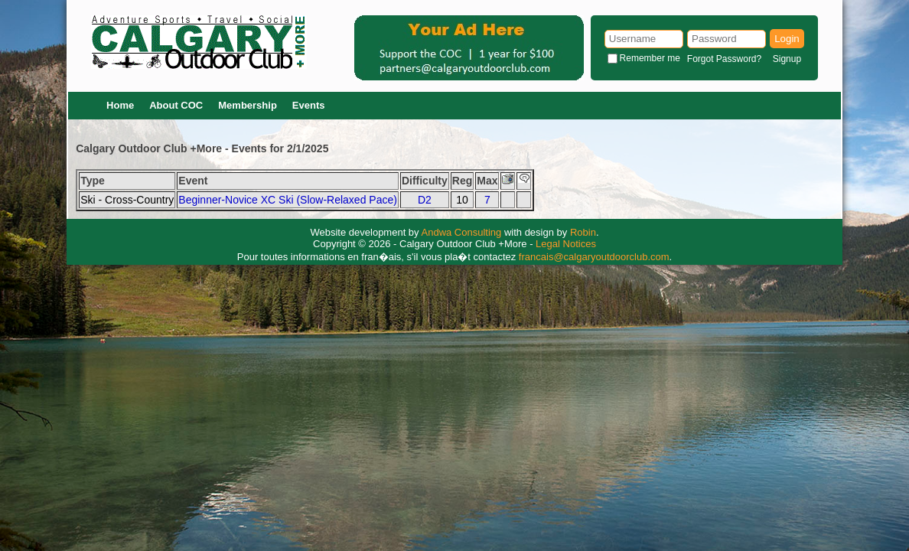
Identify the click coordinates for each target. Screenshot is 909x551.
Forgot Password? (724, 59)
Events (308, 105)
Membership (247, 105)
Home (120, 105)
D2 (425, 200)
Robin (583, 232)
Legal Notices (566, 243)
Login (787, 38)
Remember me (650, 58)
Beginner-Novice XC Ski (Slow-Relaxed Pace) (287, 200)
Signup (787, 59)
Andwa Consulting (462, 232)
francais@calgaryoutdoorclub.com (594, 256)
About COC (176, 105)
